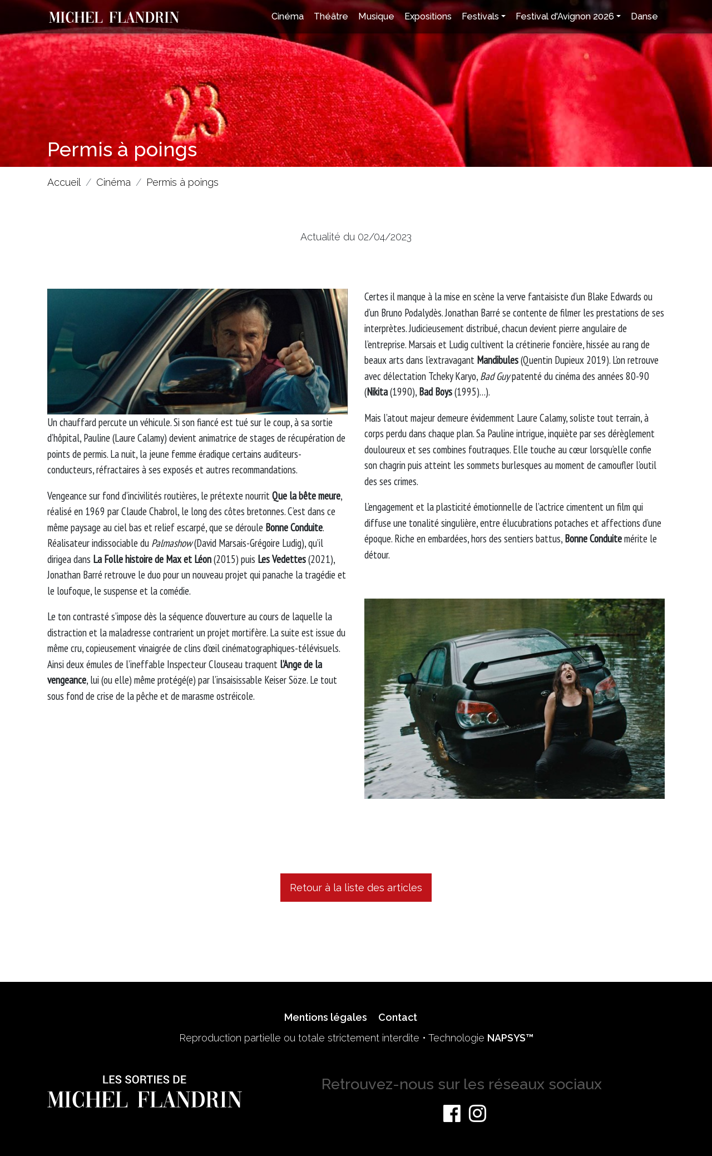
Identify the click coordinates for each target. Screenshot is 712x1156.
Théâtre (331, 16)
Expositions (428, 16)
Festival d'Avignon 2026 (565, 16)
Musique (376, 16)
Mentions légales (325, 1017)
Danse (644, 16)
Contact (397, 1017)
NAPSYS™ (510, 1038)
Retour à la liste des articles (356, 887)
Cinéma (287, 16)
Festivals (480, 16)
